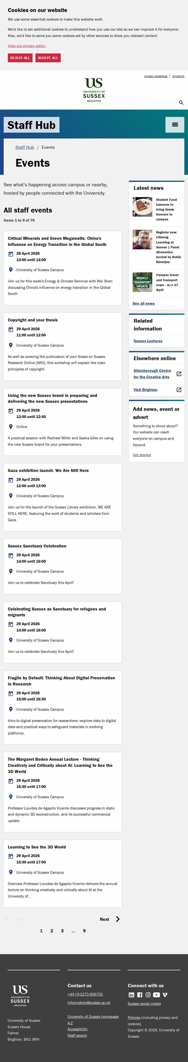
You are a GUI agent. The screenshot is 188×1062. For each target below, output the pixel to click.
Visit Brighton (145, 389)
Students (178, 76)
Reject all (20, 57)
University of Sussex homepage (93, 1016)
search (181, 103)
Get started (142, 454)
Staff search (77, 1035)
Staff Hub (32, 125)
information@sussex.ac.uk (89, 1002)
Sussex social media (144, 1003)
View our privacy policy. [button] (27, 45)
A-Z (70, 1022)
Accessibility (78, 1028)
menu (174, 124)
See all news (144, 303)
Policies (134, 1017)
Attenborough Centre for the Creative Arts (152, 373)
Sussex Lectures (148, 340)
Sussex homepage (155, 76)
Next (104, 919)
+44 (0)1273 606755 (85, 994)
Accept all (48, 57)
